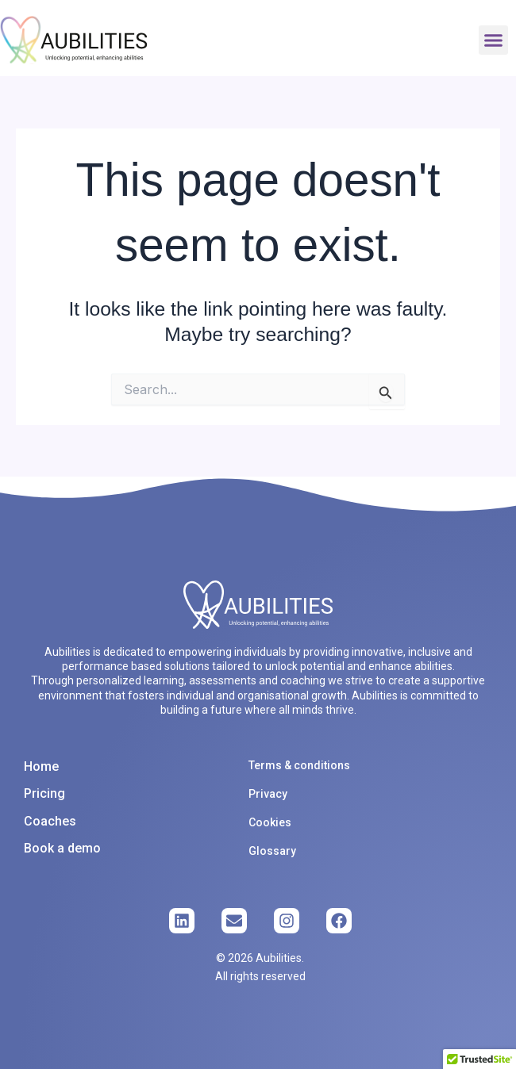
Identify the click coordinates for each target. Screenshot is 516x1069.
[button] (494, 40)
